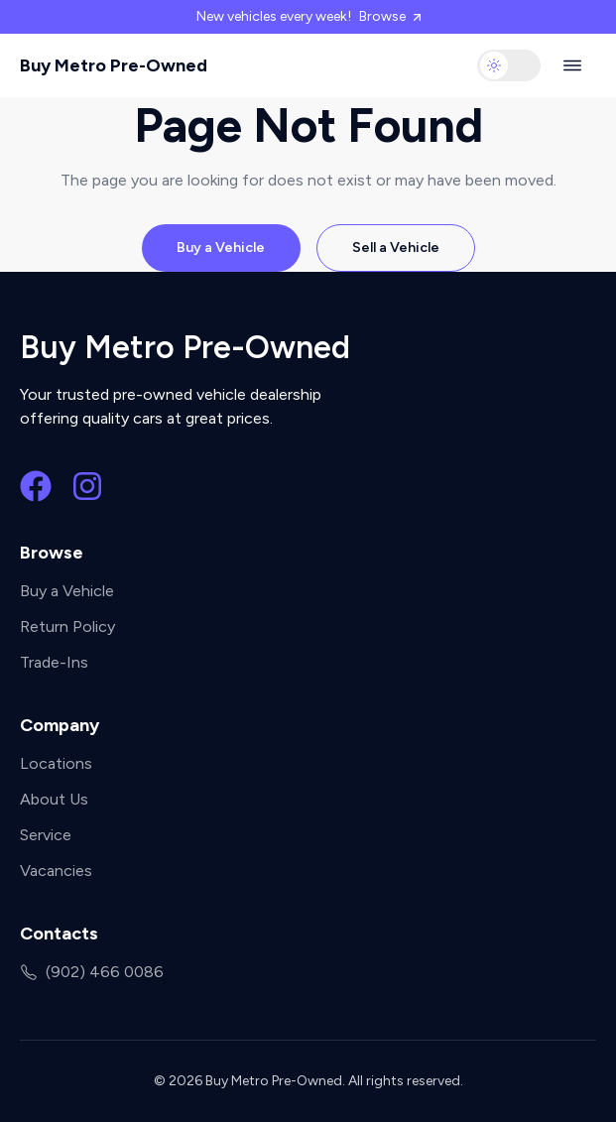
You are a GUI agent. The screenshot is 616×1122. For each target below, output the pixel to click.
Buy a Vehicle (221, 247)
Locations (56, 763)
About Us (54, 799)
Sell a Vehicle (395, 247)
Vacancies (56, 870)
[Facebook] (36, 486)
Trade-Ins (54, 662)
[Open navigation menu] (572, 65)
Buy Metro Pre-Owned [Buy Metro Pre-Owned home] (113, 65)
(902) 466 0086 (92, 971)
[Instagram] (87, 486)
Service (45, 834)
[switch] (509, 65)
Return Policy (67, 626)
